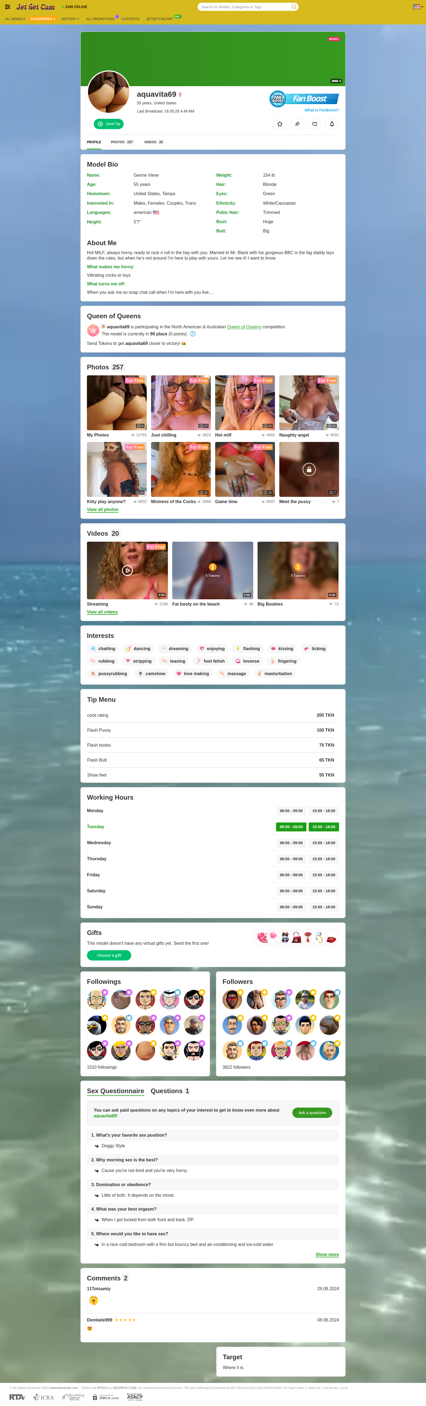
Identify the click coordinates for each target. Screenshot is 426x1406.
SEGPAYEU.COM (125, 1387)
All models (15, 19)
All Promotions (101, 18)
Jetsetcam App (161, 18)
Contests (130, 19)
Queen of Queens (244, 327)
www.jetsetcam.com (64, 1387)
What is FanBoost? (322, 110)
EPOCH (102, 1387)
